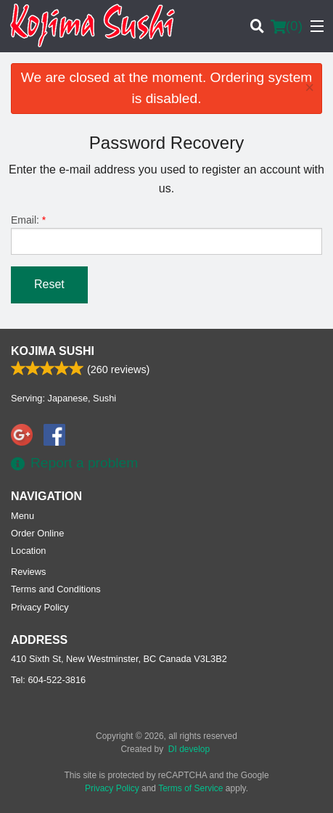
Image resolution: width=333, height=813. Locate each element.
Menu (22, 515)
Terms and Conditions (56, 589)
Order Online (37, 533)
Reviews (28, 571)
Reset (49, 284)
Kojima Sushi (52, 351)
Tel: (48, 679)
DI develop (189, 749)
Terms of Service (190, 788)
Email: (166, 234)
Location (28, 550)
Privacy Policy (40, 607)
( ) (287, 26)
